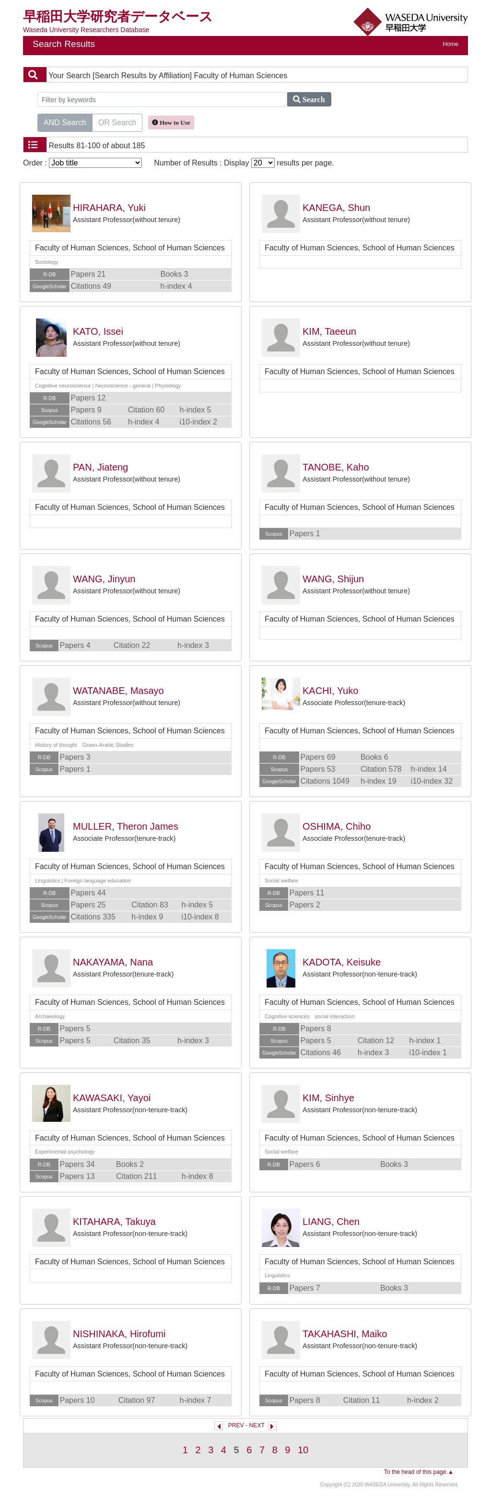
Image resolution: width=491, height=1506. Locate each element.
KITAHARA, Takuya (114, 1221)
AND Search (65, 122)
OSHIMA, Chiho (337, 826)
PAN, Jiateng (100, 467)
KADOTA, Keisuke (342, 962)
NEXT (257, 1425)
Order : (82, 163)
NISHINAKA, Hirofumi (119, 1334)
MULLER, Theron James (125, 826)
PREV (236, 1425)
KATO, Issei (98, 331)
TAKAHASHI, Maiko (345, 1334)
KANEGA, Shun (336, 207)
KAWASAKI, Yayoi (112, 1098)
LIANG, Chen (331, 1221)
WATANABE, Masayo (118, 690)
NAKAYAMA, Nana (113, 962)
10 (303, 1450)
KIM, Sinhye (328, 1098)
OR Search (117, 122)
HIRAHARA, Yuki (109, 207)
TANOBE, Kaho (336, 467)
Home (450, 44)
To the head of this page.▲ (419, 1472)
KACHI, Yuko (330, 690)
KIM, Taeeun (329, 331)
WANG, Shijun (333, 579)
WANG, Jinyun (104, 579)
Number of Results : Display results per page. (244, 163)
